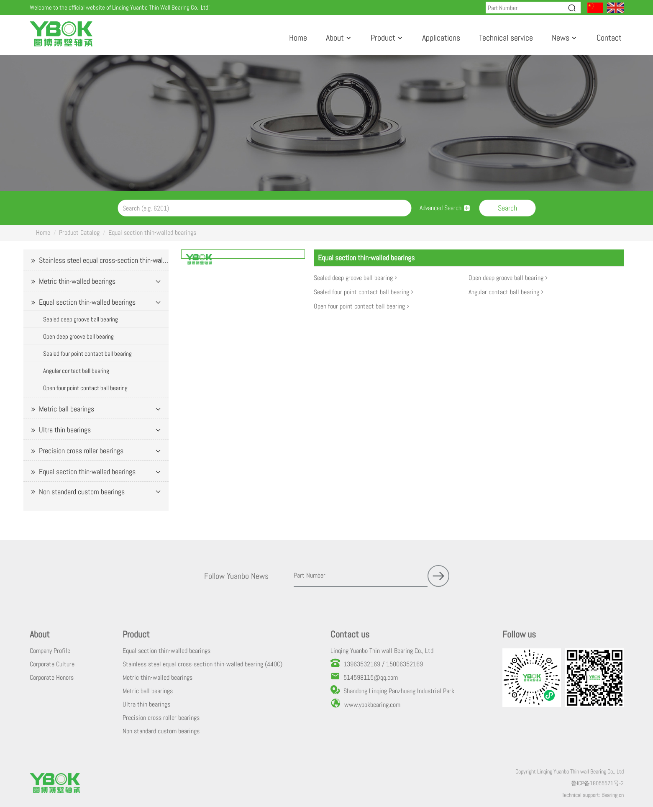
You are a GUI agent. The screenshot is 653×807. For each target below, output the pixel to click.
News (560, 37)
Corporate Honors (52, 677)
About (335, 37)
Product (383, 37)
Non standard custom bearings (82, 491)
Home (298, 37)
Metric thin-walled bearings (77, 281)
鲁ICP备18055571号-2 (597, 783)
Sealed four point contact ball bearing (87, 353)
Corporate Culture (52, 664)
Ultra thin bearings (65, 429)
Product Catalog (79, 232)
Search (507, 208)
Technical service (506, 37)
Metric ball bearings (66, 409)
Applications (441, 37)
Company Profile (50, 650)
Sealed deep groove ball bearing (80, 319)
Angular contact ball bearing (76, 371)
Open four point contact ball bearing (85, 388)
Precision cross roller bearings (81, 450)
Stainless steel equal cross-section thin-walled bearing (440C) (104, 260)
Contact (609, 37)
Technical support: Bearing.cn (593, 795)
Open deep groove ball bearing (78, 336)
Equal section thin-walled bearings (152, 232)
